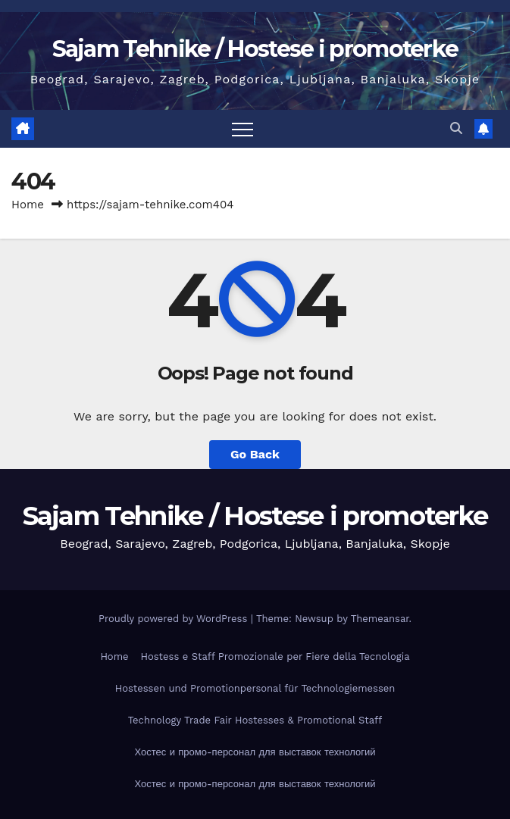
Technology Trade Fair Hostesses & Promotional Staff (255, 720)
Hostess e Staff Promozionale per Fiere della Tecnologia (275, 656)
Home (27, 204)
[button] (456, 128)
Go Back (255, 454)
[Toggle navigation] (242, 129)
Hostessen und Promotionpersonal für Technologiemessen (255, 688)
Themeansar (380, 618)
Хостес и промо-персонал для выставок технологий (254, 752)
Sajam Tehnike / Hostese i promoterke (255, 49)
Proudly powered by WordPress (175, 618)
